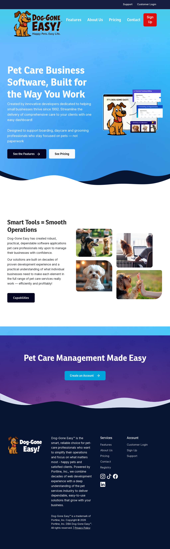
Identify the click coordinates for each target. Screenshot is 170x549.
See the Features (27, 154)
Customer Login (146, 4)
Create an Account (85, 376)
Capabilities (21, 298)
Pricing (115, 19)
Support (127, 4)
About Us (95, 19)
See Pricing (62, 154)
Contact (133, 19)
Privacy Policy (82, 527)
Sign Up (150, 19)
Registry (105, 467)
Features (73, 19)
